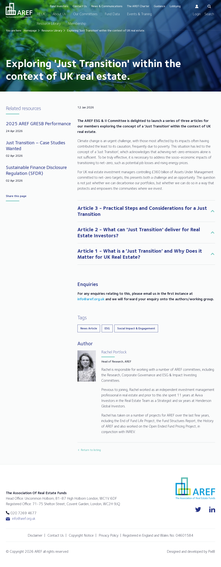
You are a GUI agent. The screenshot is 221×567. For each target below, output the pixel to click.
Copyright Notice (81, 535)
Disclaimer (35, 535)
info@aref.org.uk (90, 299)
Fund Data (112, 14)
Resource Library (49, 23)
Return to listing (91, 450)
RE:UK (41, 14)
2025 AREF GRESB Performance (38, 123)
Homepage (30, 30)
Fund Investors (59, 6)
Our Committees (85, 14)
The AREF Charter (138, 6)
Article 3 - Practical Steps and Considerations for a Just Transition (142, 211)
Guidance (159, 6)
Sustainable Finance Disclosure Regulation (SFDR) (36, 170)
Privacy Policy (108, 535)
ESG (107, 328)
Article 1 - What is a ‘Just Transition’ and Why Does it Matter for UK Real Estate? (139, 254)
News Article (88, 328)
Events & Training (139, 14)
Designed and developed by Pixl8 (191, 551)
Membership (77, 23)
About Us (59, 14)
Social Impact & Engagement (136, 328)
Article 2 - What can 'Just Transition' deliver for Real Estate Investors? (138, 232)
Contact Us (80, 6)
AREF (19, 10)
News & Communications (106, 6)
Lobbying (175, 6)
